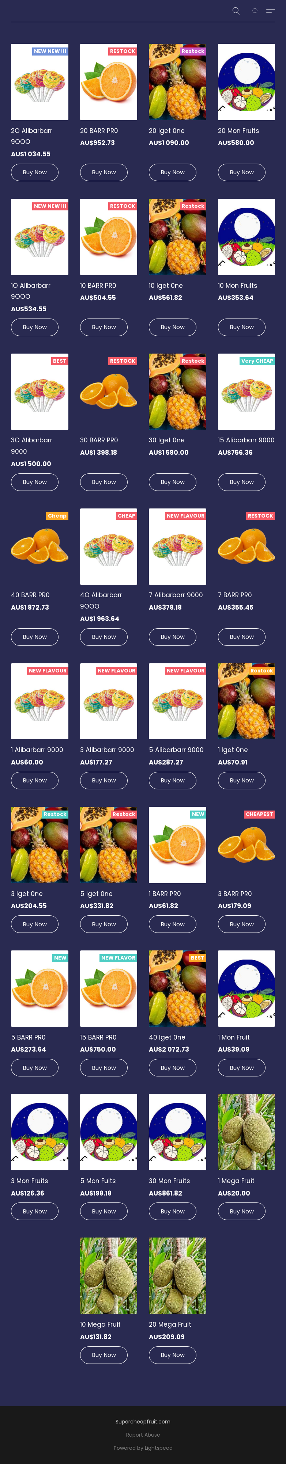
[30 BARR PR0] (109, 425)
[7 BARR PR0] (246, 580)
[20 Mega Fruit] (177, 1303)
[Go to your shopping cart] (258, 11)
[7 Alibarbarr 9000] (177, 580)
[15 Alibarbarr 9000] (246, 425)
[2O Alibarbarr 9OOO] (39, 115)
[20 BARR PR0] (109, 115)
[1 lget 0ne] (246, 729)
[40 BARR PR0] (39, 580)
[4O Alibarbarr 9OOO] (109, 580)
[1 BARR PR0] (177, 873)
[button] (236, 11)
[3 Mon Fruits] (39, 1160)
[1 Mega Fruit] (246, 1160)
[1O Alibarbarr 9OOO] (39, 270)
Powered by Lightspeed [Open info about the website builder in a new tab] (143, 1448)
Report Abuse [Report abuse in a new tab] (143, 1434)
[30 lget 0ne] (177, 425)
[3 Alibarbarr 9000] (109, 729)
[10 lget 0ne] (177, 270)
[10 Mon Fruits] (246, 270)
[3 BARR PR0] (246, 873)
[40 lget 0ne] (177, 1016)
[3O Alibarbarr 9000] (39, 425)
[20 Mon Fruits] (246, 115)
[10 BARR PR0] (109, 270)
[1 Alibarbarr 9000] (39, 729)
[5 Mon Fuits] (109, 1160)
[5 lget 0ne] (109, 873)
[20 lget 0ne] (177, 115)
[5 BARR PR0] (39, 1016)
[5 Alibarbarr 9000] (177, 729)
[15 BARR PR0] (109, 1016)
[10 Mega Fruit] (109, 1303)
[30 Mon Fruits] (177, 1160)
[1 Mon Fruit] (246, 1016)
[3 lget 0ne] (39, 873)
